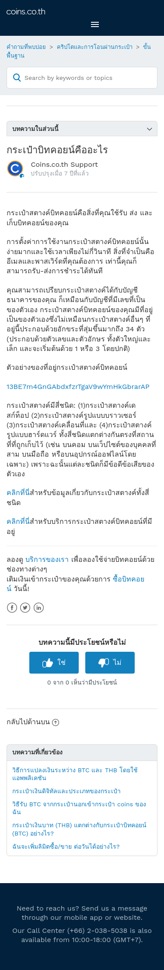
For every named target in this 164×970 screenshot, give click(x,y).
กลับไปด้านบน (33, 722)
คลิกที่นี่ (18, 492)
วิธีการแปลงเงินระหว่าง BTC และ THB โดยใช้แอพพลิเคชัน (75, 774)
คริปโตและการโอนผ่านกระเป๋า (95, 47)
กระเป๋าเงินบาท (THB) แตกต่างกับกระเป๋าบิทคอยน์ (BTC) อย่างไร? (79, 829)
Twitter (25, 607)
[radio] (54, 662)
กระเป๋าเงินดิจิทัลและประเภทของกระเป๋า (66, 791)
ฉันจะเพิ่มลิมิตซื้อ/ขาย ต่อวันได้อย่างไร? (65, 846)
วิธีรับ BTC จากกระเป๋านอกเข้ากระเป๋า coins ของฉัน (79, 808)
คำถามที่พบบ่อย (26, 47)
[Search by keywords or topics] (82, 78)
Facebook (12, 607)
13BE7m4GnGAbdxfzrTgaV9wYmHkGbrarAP (78, 386)
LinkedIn (38, 607)
